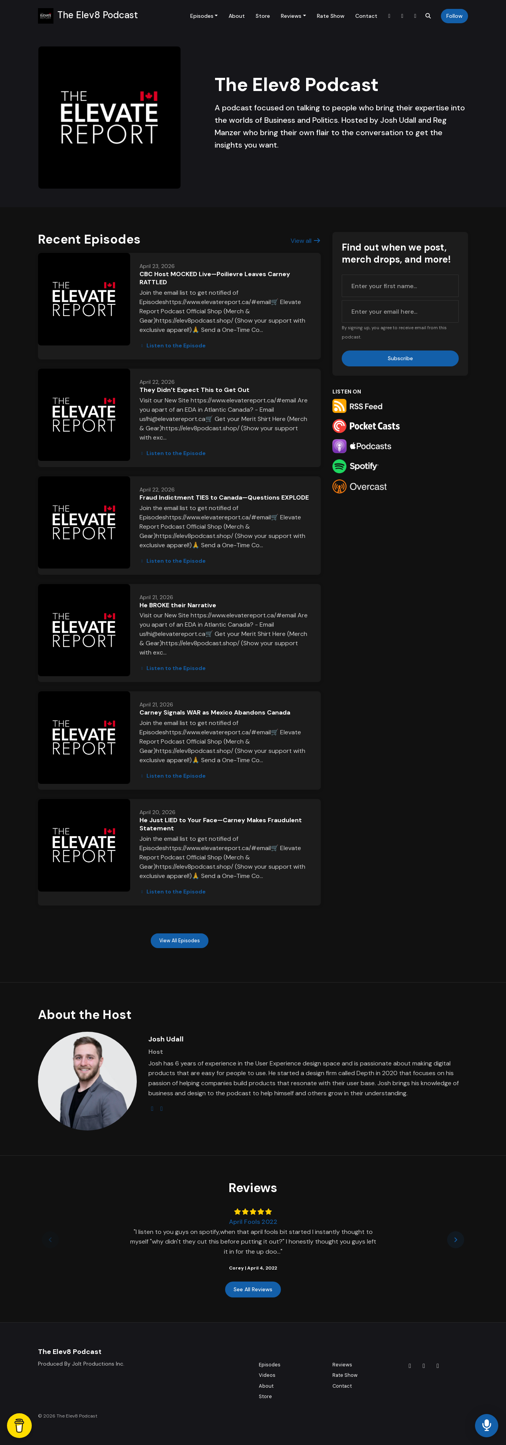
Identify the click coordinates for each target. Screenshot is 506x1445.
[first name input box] (400, 286)
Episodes (201, 15)
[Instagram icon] (424, 1366)
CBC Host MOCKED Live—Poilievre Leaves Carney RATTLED (214, 278)
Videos (267, 1375)
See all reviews (253, 1289)
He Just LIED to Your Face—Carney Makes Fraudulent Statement (220, 824)
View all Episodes (179, 941)
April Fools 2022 (253, 1222)
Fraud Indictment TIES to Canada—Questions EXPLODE (224, 497)
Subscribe (400, 358)
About (237, 15)
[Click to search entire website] (428, 16)
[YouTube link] (415, 16)
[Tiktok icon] (410, 1366)
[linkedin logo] (161, 1109)
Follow (454, 15)
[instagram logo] (152, 1109)
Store (263, 15)
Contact (366, 15)
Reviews (291, 15)
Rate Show (330, 15)
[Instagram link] (402, 16)
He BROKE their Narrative (177, 605)
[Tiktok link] (389, 16)
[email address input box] (400, 311)
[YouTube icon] (438, 1366)
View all (306, 241)
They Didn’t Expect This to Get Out (194, 390)
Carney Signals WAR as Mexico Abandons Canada (214, 712)
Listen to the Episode (172, 345)
